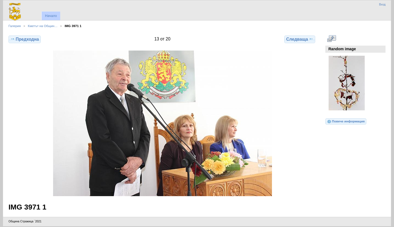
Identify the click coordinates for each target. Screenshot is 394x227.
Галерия (14, 26)
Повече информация (346, 121)
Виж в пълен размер (331, 38)
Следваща (299, 39)
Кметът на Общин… (43, 26)
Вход (382, 4)
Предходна (24, 39)
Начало (51, 16)
